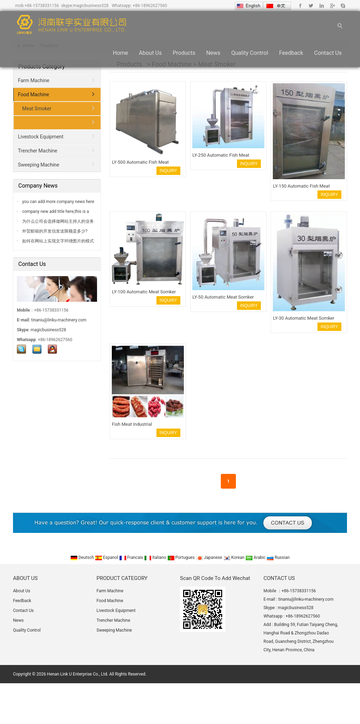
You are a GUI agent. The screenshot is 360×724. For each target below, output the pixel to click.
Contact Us (328, 53)
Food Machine (33, 94)
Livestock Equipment (40, 136)
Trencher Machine (37, 151)
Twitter (311, 5)
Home (120, 53)
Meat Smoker (36, 108)
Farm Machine (33, 80)
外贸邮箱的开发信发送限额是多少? (54, 231)
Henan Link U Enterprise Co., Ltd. (77, 674)
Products (184, 53)
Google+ (332, 5)
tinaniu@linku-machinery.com (58, 320)
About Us (150, 53)
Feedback (291, 53)
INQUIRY (168, 170)
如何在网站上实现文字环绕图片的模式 (57, 241)
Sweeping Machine (38, 165)
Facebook (300, 5)
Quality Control (249, 53)
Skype (342, 5)
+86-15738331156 (42, 5)
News (213, 53)
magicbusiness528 (91, 5)
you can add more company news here (57, 201)
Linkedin (321, 5)
